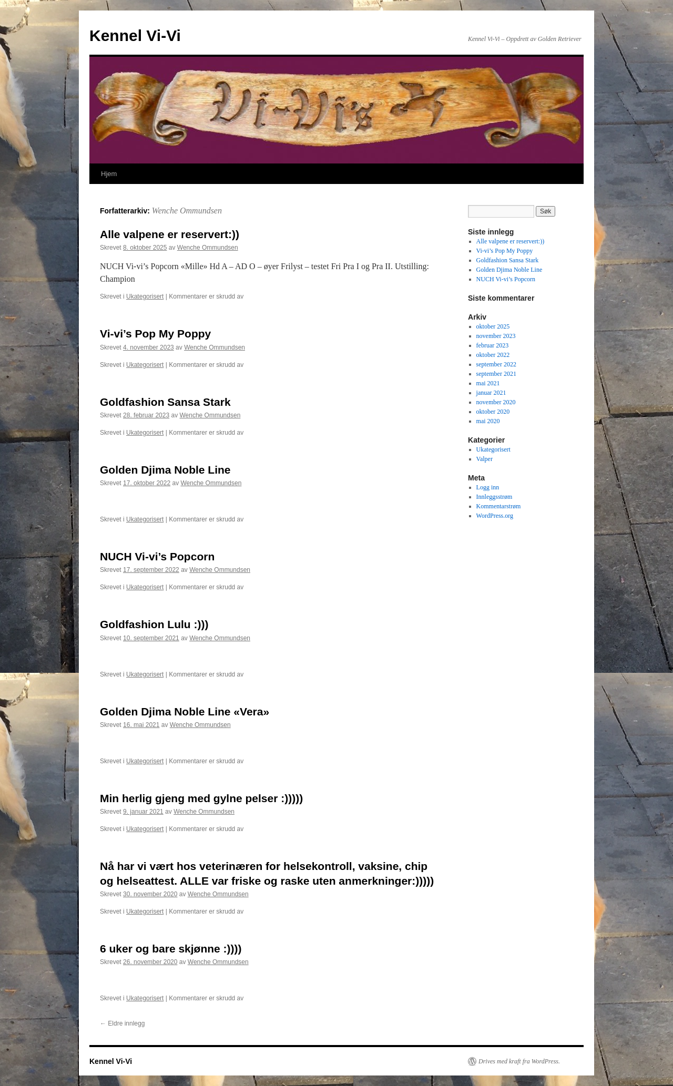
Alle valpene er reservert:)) (169, 234)
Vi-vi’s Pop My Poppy (155, 333)
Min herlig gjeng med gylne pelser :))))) (201, 798)
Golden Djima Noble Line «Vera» (184, 711)
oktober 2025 (493, 326)
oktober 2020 (493, 411)
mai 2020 (488, 421)
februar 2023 (492, 345)
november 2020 (496, 402)
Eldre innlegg (122, 1023)
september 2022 (496, 364)
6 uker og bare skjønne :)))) (171, 948)
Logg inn (487, 487)
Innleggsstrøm (494, 496)
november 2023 (496, 336)
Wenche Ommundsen (187, 210)
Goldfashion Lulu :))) (154, 624)
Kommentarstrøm (498, 506)
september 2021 (496, 373)
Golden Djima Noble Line (165, 470)
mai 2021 (488, 383)
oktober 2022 (493, 354)
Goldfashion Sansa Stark (165, 402)
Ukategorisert (145, 296)
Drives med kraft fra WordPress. (519, 1061)
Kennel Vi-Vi (135, 35)
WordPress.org (494, 515)
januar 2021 (491, 392)
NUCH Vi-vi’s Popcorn (157, 556)
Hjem (109, 174)
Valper (484, 459)
